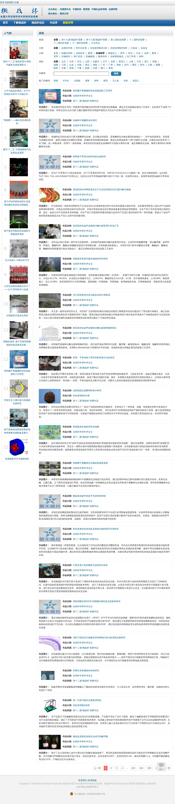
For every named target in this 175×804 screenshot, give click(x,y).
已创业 (134, 48)
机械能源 (90, 56)
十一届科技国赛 (80, 43)
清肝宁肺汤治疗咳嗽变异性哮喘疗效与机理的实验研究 (99, 637)
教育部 (86, 9)
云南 (150, 65)
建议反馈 (161, 766)
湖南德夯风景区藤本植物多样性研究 (90, 258)
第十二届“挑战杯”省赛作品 (85, 101)
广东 (103, 65)
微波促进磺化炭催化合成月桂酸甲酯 (90, 736)
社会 (138, 53)
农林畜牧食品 (116, 56)
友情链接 (92, 780)
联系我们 (82, 780)
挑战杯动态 (38, 22)
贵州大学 (64, 13)
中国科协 (77, 9)
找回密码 (9, 2)
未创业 (144, 48)
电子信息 (78, 56)
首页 (5, 22)
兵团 (95, 68)
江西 (63, 65)
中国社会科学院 (99, 9)
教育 (154, 53)
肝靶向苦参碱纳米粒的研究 (86, 670)
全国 (56, 61)
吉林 (113, 61)
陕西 (56, 68)
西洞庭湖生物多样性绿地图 (86, 426)
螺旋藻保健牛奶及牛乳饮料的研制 (89, 496)
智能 (56, 80)
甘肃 (63, 68)
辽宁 (105, 61)
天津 (71, 61)
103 (133, 768)
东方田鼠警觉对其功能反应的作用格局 (91, 295)
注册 (16, 2)
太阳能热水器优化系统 (17, 315)
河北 (79, 61)
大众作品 (95, 43)
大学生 (66, 80)
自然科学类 (66, 48)
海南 (118, 65)
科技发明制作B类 (118, 48)
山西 (87, 61)
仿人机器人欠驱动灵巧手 (17, 260)
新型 (105, 80)
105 (149, 768)
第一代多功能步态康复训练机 (87, 700)
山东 (71, 65)
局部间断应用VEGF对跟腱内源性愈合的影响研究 (96, 601)
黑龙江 (122, 61)
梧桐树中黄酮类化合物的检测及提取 (90, 463)
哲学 (122, 53)
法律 (146, 53)
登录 (2, 2)
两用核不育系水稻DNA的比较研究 (89, 156)
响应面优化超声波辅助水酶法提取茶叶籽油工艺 (96, 225)
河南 (79, 65)
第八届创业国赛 (118, 39)
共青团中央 (65, 9)
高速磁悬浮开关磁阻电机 (17, 459)
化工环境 (131, 56)
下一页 (167, 768)
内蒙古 (96, 61)
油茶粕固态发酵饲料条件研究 (87, 390)
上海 (131, 61)
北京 (63, 61)
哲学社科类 (81, 48)
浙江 (146, 61)
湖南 (95, 65)
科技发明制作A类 (98, 48)
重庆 (134, 65)
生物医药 (65, 56)
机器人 (136, 80)
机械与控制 (66, 53)
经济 (130, 53)
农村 (126, 80)
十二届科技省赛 (61, 43)
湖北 (87, 65)
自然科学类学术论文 (83, 95)
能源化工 (112, 53)
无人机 (115, 80)
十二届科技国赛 (137, 39)
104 (141, 768)
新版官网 (68, 22)
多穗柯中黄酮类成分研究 (85, 120)
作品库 (53, 22)
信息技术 (80, 53)
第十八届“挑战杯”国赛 (72, 39)
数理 (90, 53)
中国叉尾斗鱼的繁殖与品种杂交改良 (90, 565)
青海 (71, 68)
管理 (56, 56)
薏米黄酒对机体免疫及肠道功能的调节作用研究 (96, 529)
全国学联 (113, 9)
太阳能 (77, 80)
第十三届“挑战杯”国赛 (96, 39)
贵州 (142, 65)
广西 (110, 65)
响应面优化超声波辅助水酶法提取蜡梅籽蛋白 (95, 328)
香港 (110, 68)
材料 (141, 56)
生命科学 (100, 53)
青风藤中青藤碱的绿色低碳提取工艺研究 (92, 90)
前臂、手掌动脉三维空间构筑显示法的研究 (93, 357)
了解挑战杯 (19, 22)
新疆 (87, 68)
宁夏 (79, 68)
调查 (87, 80)
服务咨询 (102, 56)
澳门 (103, 68)
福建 (56, 65)
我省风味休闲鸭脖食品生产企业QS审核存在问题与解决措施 (102, 189)
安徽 (154, 61)
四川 (126, 65)
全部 (56, 39)
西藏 (158, 65)
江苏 (139, 61)
